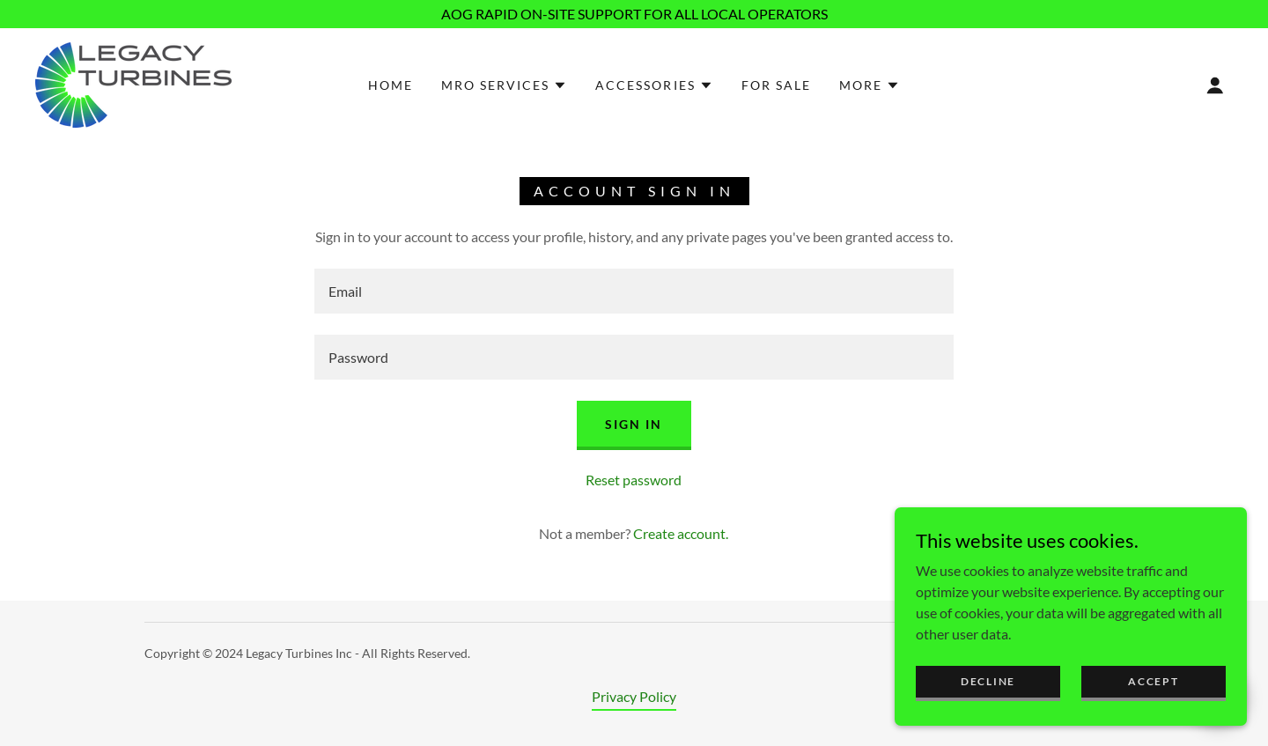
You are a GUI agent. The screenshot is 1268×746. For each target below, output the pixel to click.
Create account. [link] (680, 533)
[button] (504, 85)
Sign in (633, 424)
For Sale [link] (776, 85)
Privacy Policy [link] (634, 696)
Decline (988, 717)
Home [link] (390, 85)
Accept (1153, 717)
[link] (133, 83)
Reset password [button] (634, 479)
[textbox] (633, 291)
